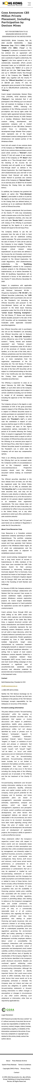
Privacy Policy (25, 1068)
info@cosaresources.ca (9, 686)
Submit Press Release (9, 1065)
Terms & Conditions (24, 1065)
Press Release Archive (19, 1061)
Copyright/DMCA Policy (11, 1068)
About (8, 1061)
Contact (16, 1072)
